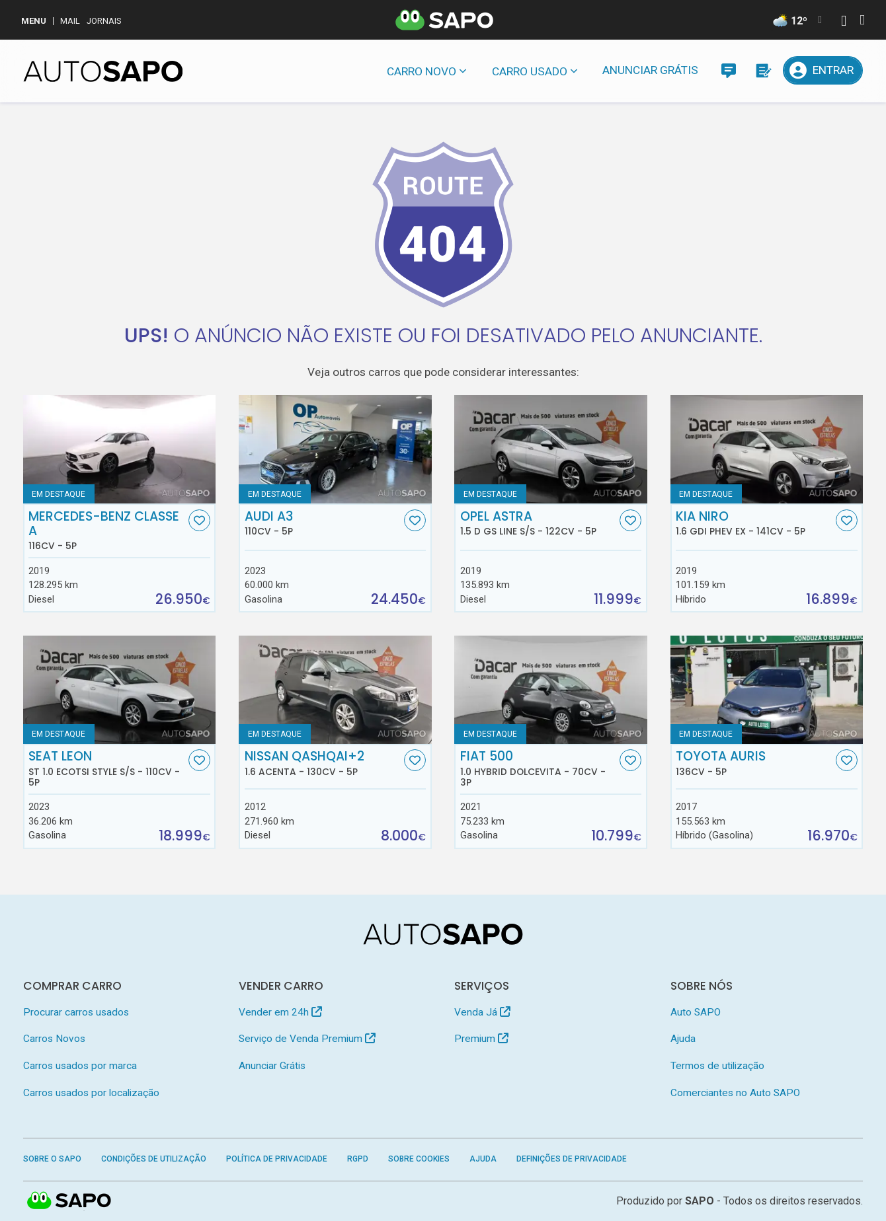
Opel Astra (538, 523)
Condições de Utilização (153, 1159)
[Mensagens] (728, 70)
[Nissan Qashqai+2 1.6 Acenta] (335, 690)
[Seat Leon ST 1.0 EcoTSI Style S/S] (119, 690)
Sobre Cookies (419, 1159)
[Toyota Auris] (767, 690)
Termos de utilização (717, 1066)
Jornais (104, 21)
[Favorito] (199, 520)
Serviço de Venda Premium (307, 1039)
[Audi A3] (335, 449)
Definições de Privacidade (571, 1159)
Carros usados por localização (91, 1093)
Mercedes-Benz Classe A (106, 530)
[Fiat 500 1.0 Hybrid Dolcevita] (550, 690)
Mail (70, 21)
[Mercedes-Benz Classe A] (119, 449)
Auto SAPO (695, 1012)
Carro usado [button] (529, 71)
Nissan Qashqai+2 (323, 763)
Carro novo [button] (421, 71)
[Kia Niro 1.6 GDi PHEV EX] (767, 449)
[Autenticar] (843, 22)
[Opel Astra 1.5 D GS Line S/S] (550, 449)
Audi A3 (323, 523)
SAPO (69, 1201)
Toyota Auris (754, 763)
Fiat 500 (538, 768)
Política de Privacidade (276, 1159)
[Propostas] (762, 70)
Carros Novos (54, 1039)
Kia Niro (754, 523)
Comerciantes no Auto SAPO (735, 1093)
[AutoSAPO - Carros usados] (103, 71)
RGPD (357, 1159)
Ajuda (683, 1039)
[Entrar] (823, 70)
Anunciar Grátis (650, 70)
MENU (33, 21)
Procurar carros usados (76, 1012)
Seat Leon (106, 768)
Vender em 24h (280, 1012)
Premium (481, 1039)
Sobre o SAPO (52, 1159)
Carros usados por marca (80, 1066)
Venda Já (482, 1012)
